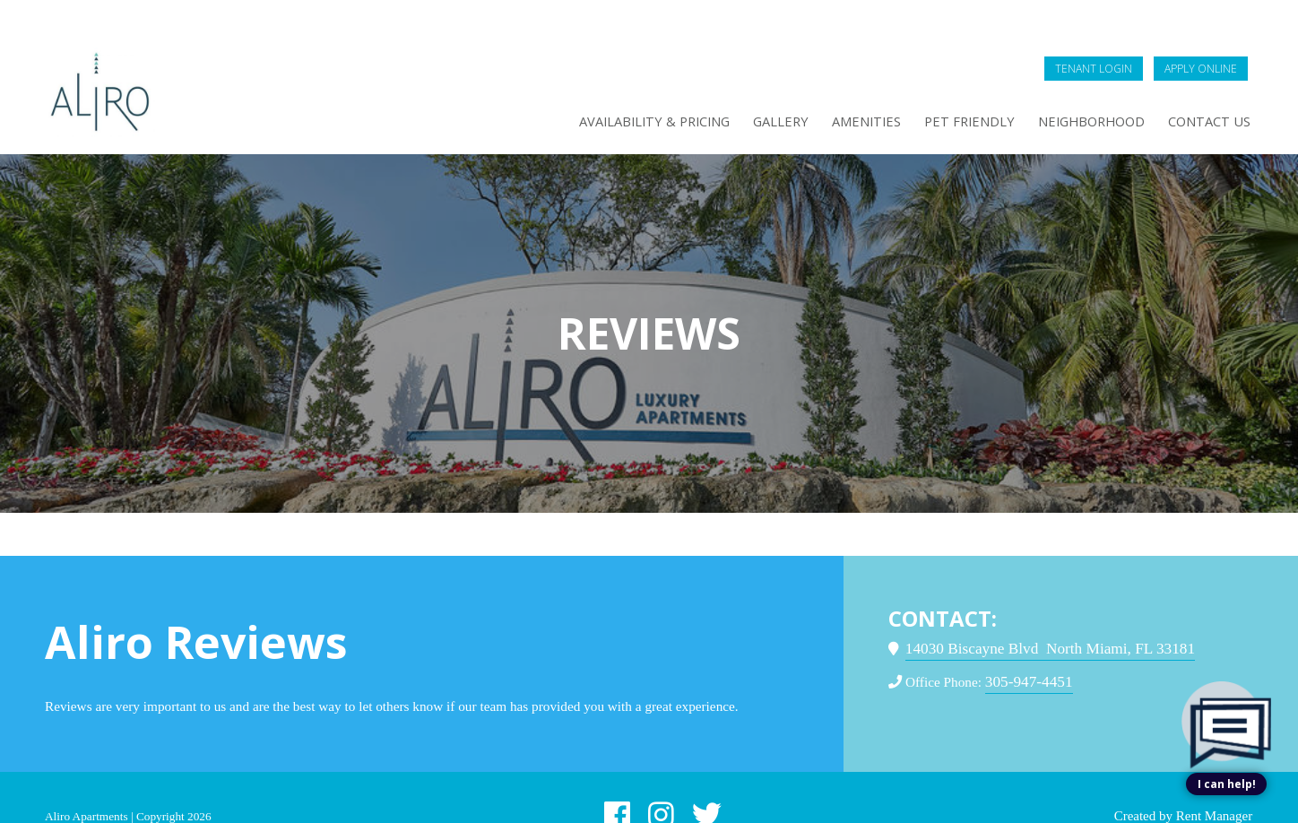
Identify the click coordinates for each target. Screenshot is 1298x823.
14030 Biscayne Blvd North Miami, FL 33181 (1053, 611)
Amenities (831, 86)
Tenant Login (1078, 30)
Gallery (740, 86)
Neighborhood (1075, 86)
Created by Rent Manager (1138, 801)
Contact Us (1204, 86)
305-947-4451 (1042, 645)
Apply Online (1199, 30)
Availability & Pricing (602, 86)
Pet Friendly (943, 86)
